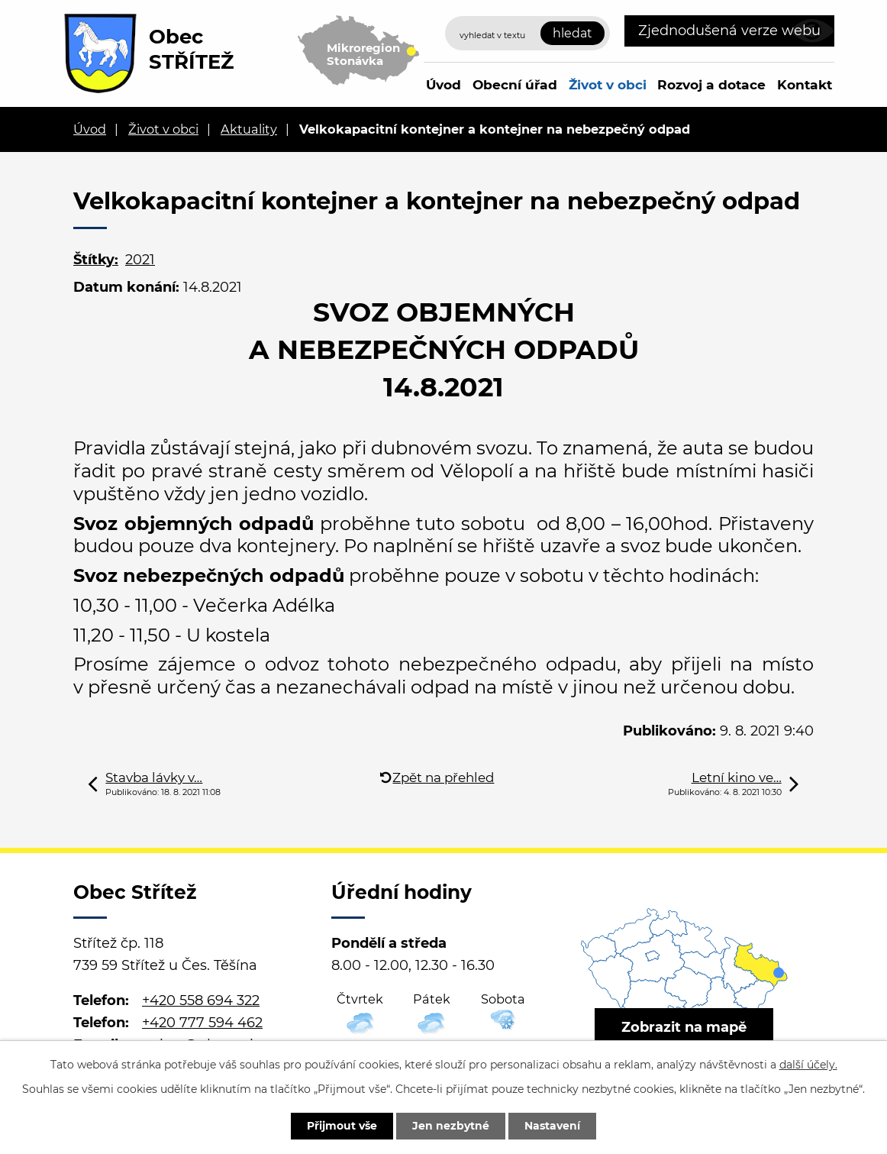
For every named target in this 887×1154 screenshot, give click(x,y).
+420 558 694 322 (201, 1000)
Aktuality (249, 129)
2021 (140, 259)
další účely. (808, 1065)
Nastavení (552, 1126)
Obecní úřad (515, 84)
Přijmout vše (342, 1126)
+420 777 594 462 (202, 1022)
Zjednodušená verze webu (729, 30)
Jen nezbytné (450, 1126)
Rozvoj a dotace (711, 84)
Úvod (443, 84)
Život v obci (608, 84)
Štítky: (95, 259)
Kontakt (804, 84)
